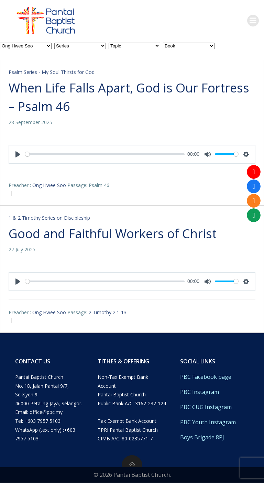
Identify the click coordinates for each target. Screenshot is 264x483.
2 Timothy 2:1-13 (107, 312)
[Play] (17, 154)
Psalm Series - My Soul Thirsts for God (52, 72)
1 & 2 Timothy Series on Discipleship (49, 218)
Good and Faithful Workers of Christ (113, 233)
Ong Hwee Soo (49, 185)
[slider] (105, 154)
